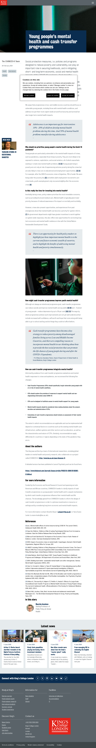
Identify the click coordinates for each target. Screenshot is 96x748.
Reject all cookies (52, 95)
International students (8, 704)
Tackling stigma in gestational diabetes (9, 155)
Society (5, 75)
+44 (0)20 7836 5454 (31, 722)
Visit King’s (5, 730)
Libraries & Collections (56, 696)
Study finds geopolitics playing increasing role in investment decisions (35, 649)
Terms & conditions (8, 745)
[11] (70, 311)
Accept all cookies (68, 95)
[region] (48, 88)
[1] (59, 164)
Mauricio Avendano (42, 604)
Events (4, 725)
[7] (26, 214)
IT (49, 701)
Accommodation (54, 699)
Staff (26, 699)
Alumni (27, 701)
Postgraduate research (9, 701)
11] (26, 591)
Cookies (59, 745)
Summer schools (7, 707)
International (12, 71)
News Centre (6, 722)
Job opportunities (7, 733)
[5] (46, 177)
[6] (31, 184)
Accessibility (50, 745)
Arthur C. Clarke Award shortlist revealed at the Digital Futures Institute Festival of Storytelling (12, 651)
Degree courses (7, 696)
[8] (68, 308)
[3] (77, 171)
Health (4, 71)
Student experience (8, 709)
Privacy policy (20, 745)
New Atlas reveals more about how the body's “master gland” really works (59, 651)
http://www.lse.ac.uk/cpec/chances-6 (52, 458)
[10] (67, 311)
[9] (71, 308)
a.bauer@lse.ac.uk (64, 512)
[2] (62, 164)
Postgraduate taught (8, 699)
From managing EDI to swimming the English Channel (81, 649)
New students (29, 696)
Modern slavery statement (36, 745)
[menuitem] (13, 696)
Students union (6, 727)
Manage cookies (29, 95)
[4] (79, 171)
